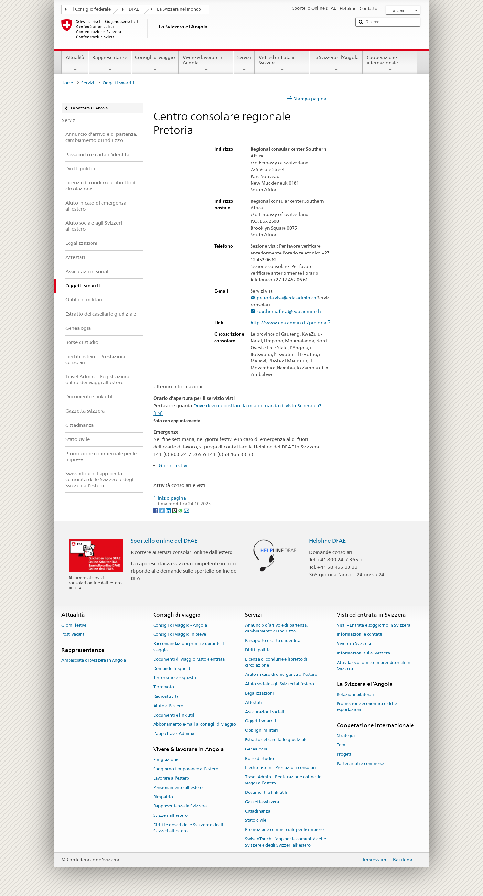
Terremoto (163, 687)
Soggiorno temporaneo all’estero (185, 768)
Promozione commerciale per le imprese (284, 829)
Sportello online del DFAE (164, 540)
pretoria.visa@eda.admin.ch (286, 298)
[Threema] (175, 510)
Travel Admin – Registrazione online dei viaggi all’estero (284, 780)
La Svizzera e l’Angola (336, 63)
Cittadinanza (257, 811)
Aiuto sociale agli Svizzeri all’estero (279, 683)
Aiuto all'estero (168, 705)
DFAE (134, 9)
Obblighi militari (261, 730)
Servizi (244, 63)
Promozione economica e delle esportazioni (367, 706)
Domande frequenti (172, 668)
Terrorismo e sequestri (174, 677)
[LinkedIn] (169, 510)
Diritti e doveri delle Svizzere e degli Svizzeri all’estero (188, 827)
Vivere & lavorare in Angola (206, 63)
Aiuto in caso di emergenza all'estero (281, 674)
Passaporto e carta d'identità (272, 640)
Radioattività (165, 696)
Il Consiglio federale (91, 9)
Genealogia (256, 749)
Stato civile (255, 820)
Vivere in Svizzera (354, 643)
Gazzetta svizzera (262, 801)
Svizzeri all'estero (170, 815)
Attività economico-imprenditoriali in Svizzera (373, 665)
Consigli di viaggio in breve (179, 634)
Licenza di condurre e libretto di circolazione (276, 662)
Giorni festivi (173, 465)
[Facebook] (156, 510)
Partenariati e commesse (360, 763)
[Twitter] (162, 510)
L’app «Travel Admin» (173, 733)
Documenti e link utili (174, 715)
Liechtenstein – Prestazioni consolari (280, 767)
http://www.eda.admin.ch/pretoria (291, 322)
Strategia (346, 735)
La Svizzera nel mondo (179, 9)
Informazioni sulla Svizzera (363, 653)
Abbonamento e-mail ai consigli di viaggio (194, 724)
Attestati (253, 702)
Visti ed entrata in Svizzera (282, 63)
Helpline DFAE (327, 540)
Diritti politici (258, 649)
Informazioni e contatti (359, 634)
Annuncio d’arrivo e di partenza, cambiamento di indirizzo (276, 628)
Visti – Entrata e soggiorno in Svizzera (373, 625)
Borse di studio (259, 758)
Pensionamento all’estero (178, 787)
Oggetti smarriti (260, 721)
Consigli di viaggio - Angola (180, 625)
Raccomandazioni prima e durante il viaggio (188, 646)
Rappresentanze (110, 63)
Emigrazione (165, 759)
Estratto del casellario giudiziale (276, 739)
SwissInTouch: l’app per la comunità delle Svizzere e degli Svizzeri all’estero (285, 842)
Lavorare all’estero (171, 778)
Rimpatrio (163, 796)
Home (67, 83)
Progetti (345, 754)
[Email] (186, 510)
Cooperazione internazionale (390, 63)
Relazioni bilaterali (355, 694)
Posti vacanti (73, 634)
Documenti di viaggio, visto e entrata (189, 659)
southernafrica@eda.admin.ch (289, 311)
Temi (342, 744)
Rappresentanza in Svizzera (180, 806)
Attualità (75, 63)
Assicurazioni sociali (264, 711)
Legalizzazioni (259, 693)
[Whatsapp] (181, 510)
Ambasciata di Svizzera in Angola (93, 660)
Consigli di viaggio (155, 63)
